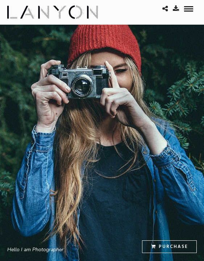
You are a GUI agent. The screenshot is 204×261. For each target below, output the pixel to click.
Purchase (169, 246)
